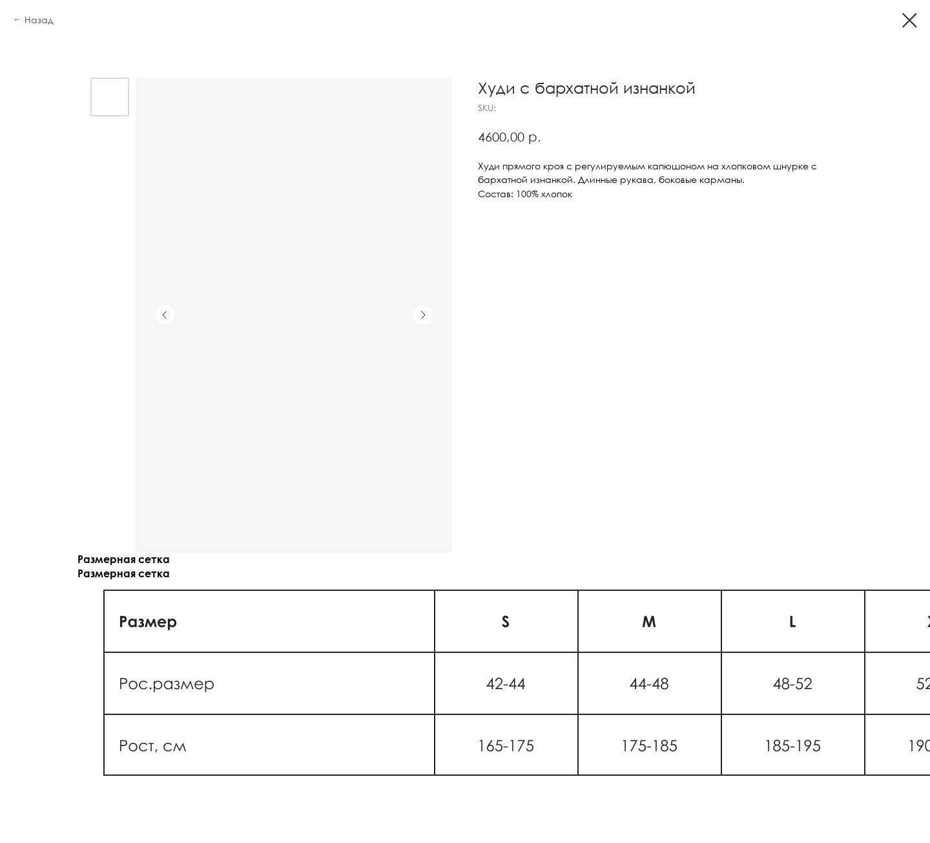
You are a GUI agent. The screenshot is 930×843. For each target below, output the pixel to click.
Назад (39, 19)
